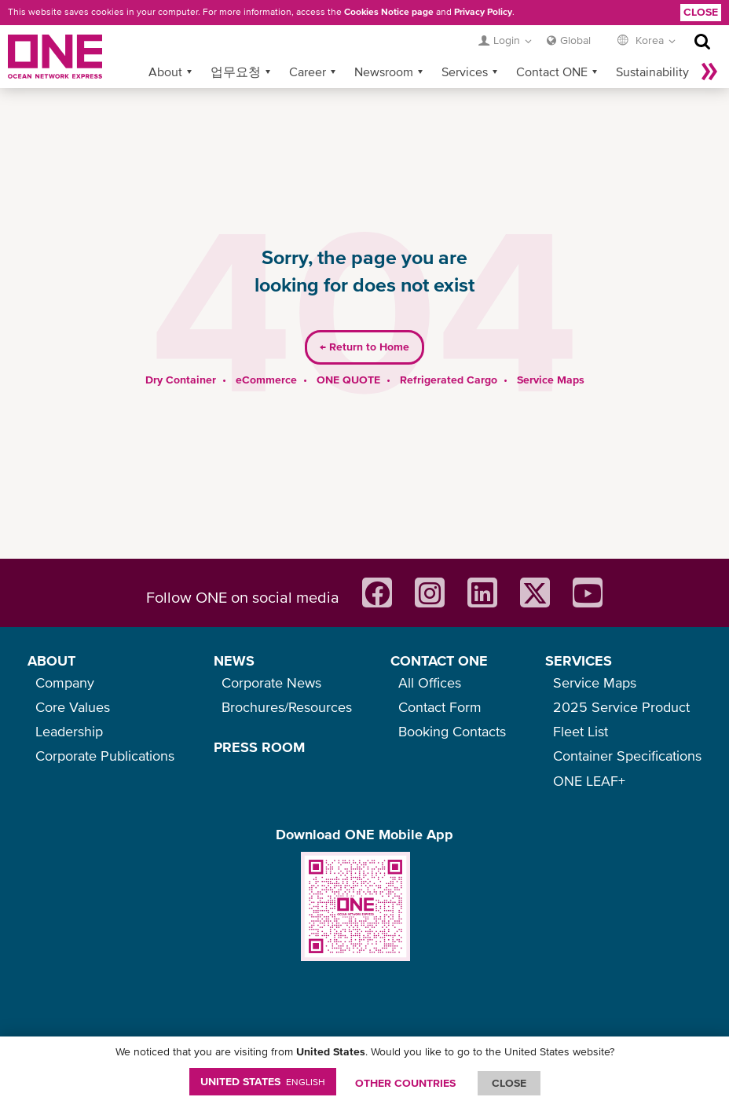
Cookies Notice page (389, 11)
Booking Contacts (452, 731)
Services (464, 46)
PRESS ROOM (259, 747)
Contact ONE (552, 46)
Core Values (72, 707)
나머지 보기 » (709, 46)
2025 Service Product (621, 707)
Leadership (69, 731)
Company (64, 682)
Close (700, 12)
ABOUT (51, 660)
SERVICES (578, 660)
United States (262, 1081)
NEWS (234, 660)
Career (307, 46)
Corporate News (271, 682)
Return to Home (364, 322)
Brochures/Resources (287, 707)
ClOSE (509, 1083)
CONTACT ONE (439, 660)
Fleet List (580, 731)
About (165, 46)
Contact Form (440, 707)
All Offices (429, 682)
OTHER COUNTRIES (405, 1083)
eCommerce (266, 354)
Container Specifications (627, 755)
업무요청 (236, 46)
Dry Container (180, 354)
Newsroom (383, 46)
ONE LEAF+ (589, 780)
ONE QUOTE (348, 354)
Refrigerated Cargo (448, 354)
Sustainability (652, 46)
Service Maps (550, 354)
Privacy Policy (483, 11)
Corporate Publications (104, 755)
